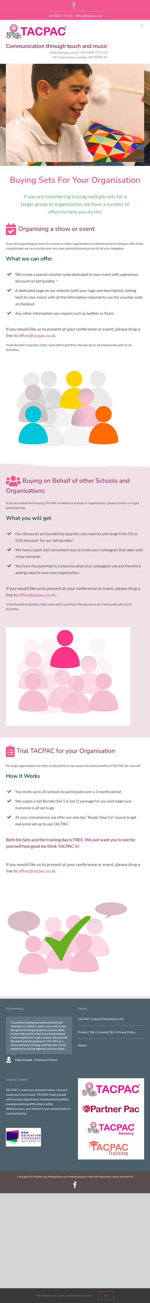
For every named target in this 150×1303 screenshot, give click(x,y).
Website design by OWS (81, 1176)
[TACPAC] (111, 1083)
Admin (82, 1045)
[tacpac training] (111, 1141)
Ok (106, 1295)
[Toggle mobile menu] (142, 26)
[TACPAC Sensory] (111, 1122)
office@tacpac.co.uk (89, 15)
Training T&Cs (107, 1032)
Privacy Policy (126, 1032)
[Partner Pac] (111, 1103)
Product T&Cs (87, 1032)
